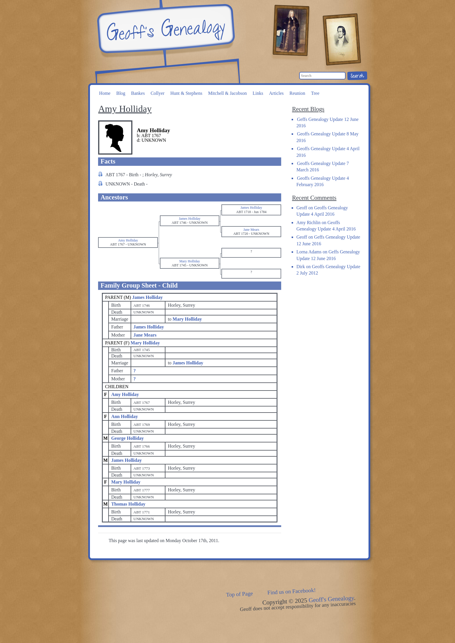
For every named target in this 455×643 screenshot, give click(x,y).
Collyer (158, 93)
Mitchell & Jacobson (227, 93)
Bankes (138, 93)
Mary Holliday (145, 342)
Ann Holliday (124, 416)
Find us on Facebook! (291, 591)
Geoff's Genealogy (165, 29)
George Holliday (127, 438)
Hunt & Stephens (186, 93)
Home (105, 93)
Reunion (297, 93)
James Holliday (147, 297)
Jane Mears (145, 335)
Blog (120, 93)
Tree (315, 93)
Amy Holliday (125, 394)
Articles (276, 93)
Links (257, 93)
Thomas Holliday (128, 504)
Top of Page (239, 594)
